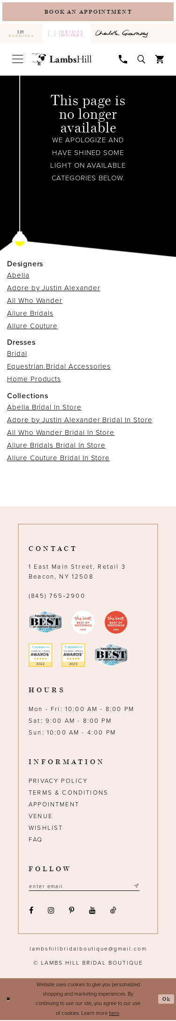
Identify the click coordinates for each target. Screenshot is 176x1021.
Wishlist (46, 828)
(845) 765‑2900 (57, 596)
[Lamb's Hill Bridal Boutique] (62, 60)
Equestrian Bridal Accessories (59, 367)
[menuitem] (21, 34)
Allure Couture (32, 327)
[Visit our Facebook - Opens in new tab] (31, 911)
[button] (17, 60)
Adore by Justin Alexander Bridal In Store (80, 420)
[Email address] (86, 887)
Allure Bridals (30, 314)
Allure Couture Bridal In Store (58, 458)
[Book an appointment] (88, 12)
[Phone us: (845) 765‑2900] (123, 59)
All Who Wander (34, 301)
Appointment (54, 805)
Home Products (34, 380)
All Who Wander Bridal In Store (61, 433)
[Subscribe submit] (140, 887)
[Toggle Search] (141, 59)
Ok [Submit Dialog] (166, 1000)
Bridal (17, 354)
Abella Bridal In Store (44, 407)
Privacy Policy (58, 781)
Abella (18, 276)
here (114, 1014)
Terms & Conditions (68, 793)
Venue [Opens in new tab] (41, 816)
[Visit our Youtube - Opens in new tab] (92, 911)
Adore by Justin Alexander (53, 289)
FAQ (36, 840)
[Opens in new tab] (123, 34)
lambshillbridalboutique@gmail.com (88, 949)
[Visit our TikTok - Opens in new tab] (113, 911)
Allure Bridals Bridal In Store (56, 445)
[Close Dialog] (8, 1000)
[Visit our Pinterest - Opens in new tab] (72, 911)
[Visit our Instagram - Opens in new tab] (50, 911)
